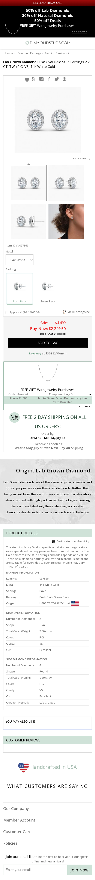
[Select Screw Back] (47, 286)
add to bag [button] (48, 343)
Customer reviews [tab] (23, 740)
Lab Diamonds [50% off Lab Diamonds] (47, 10)
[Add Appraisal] (7, 312)
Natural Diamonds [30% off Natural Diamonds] (47, 15)
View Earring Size (76, 312)
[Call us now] (82, 42)
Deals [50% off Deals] (47, 20)
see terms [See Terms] (84, 406)
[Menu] (5, 42)
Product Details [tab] (22, 533)
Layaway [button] (35, 353)
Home (9, 53)
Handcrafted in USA (47, 766)
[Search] (13, 42)
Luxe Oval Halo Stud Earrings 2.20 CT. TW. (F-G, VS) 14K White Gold (47, 64)
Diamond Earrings (29, 53)
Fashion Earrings (56, 53)
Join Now (80, 870)
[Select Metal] (19, 259)
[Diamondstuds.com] (47, 43)
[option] (29, 182)
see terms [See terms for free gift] (79, 32)
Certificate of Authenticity (70, 541)
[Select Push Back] (19, 286)
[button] (27, 79)
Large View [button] (81, 158)
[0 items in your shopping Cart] (89, 42)
